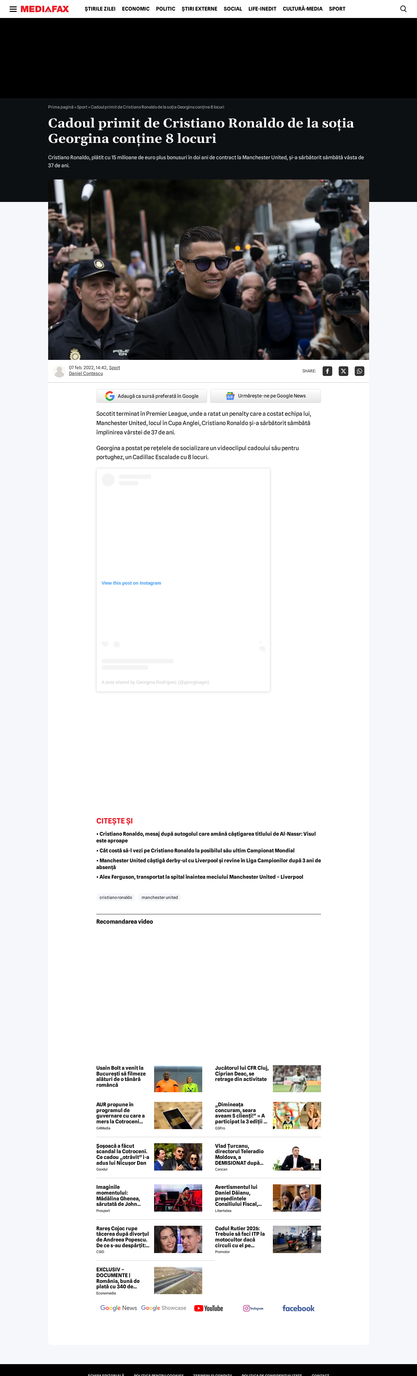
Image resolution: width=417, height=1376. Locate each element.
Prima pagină (61, 106)
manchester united (160, 897)
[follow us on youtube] (208, 1309)
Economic (136, 9)
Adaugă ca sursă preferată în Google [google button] (151, 396)
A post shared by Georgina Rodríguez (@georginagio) (155, 682)
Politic (165, 9)
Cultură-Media (303, 9)
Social (233, 9)
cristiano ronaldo (116, 897)
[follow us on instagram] (253, 1309)
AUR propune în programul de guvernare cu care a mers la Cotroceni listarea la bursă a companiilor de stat (120, 1113)
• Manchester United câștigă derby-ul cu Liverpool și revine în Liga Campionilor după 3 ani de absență (208, 864)
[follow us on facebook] (298, 1308)
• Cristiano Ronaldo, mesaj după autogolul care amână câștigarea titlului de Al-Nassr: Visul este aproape (206, 837)
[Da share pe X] (343, 371)
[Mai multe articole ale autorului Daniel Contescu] (59, 371)
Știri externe (199, 9)
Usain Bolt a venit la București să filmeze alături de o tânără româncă (121, 1076)
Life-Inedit (262, 9)
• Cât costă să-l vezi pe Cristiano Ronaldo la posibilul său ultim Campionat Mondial (195, 851)
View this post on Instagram (131, 583)
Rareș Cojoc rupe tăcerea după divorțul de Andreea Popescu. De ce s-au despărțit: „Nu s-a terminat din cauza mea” (122, 1237)
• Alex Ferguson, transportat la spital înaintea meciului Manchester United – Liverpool (199, 877)
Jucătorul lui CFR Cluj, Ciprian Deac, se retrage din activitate (242, 1073)
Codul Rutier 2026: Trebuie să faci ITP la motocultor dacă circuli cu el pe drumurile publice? (240, 1237)
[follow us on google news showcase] (163, 1309)
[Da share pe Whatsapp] (359, 371)
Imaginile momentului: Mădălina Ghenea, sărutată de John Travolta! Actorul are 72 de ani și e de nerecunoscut (121, 1195)
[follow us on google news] (118, 1309)
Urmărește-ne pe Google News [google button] (265, 396)
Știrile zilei (100, 9)
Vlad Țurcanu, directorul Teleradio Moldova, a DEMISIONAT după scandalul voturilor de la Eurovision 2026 (242, 1154)
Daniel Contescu (86, 373)
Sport (337, 9)
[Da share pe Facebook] (327, 371)
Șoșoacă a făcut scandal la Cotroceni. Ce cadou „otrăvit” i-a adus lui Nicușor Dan (122, 1154)
